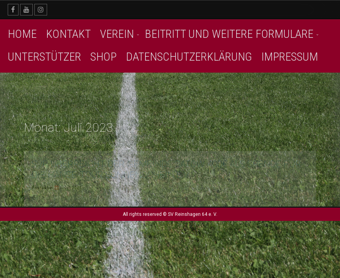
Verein (117, 34)
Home (22, 34)
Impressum (289, 56)
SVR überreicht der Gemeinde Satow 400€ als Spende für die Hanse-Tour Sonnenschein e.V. (166, 169)
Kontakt (68, 34)
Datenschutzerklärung (189, 56)
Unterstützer (44, 56)
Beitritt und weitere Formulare (229, 34)
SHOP (103, 56)
